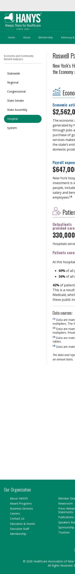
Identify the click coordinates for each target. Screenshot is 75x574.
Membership (45, 37)
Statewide (13, 73)
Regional (12, 82)
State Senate (15, 100)
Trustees (64, 532)
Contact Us (17, 518)
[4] (70, 196)
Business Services (21, 508)
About (26, 37)
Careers (15, 513)
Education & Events (22, 524)
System (12, 128)
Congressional (16, 91)
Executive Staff (19, 529)
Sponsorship (66, 527)
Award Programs (21, 503)
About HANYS (19, 498)
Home (11, 37)
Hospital (12, 119)
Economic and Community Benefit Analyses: (19, 57)
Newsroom (65, 503)
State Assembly (17, 110)
